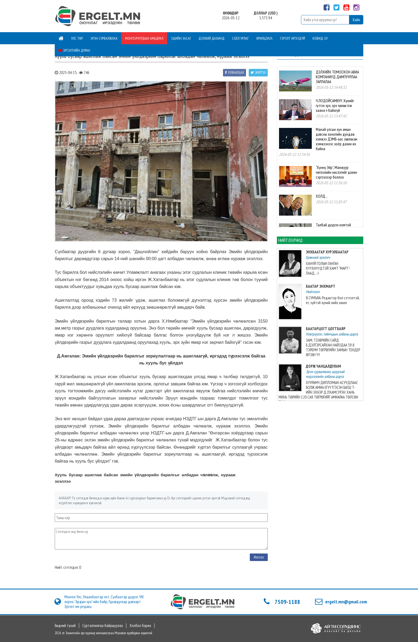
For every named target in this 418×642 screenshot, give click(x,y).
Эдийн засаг (181, 38)
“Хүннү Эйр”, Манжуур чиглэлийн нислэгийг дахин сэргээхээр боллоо (336, 172)
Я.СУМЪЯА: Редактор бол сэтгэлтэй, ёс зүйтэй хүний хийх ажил (333, 300)
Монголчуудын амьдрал (144, 38)
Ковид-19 (320, 38)
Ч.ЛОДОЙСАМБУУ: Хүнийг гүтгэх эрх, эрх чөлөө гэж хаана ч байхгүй (335, 105)
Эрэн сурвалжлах (104, 38)
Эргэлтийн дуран (74, 50)
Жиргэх (258, 72)
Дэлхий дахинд (212, 38)
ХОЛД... (322, 196)
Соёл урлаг (240, 38)
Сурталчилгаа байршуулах (102, 625)
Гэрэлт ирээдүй (292, 38)
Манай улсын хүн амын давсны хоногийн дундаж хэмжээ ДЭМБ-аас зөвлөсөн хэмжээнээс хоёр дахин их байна (336, 139)
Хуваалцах (234, 72)
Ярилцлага (264, 38)
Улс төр (77, 38)
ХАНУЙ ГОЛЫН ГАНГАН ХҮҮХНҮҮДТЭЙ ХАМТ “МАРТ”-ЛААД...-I (328, 268)
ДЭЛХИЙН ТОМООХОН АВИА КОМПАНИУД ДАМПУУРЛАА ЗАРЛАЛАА (337, 76)
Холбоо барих (140, 625)
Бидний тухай (65, 625)
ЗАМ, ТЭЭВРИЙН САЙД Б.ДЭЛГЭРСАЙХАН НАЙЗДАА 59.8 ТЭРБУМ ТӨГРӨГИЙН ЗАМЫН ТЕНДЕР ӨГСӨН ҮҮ (333, 347)
